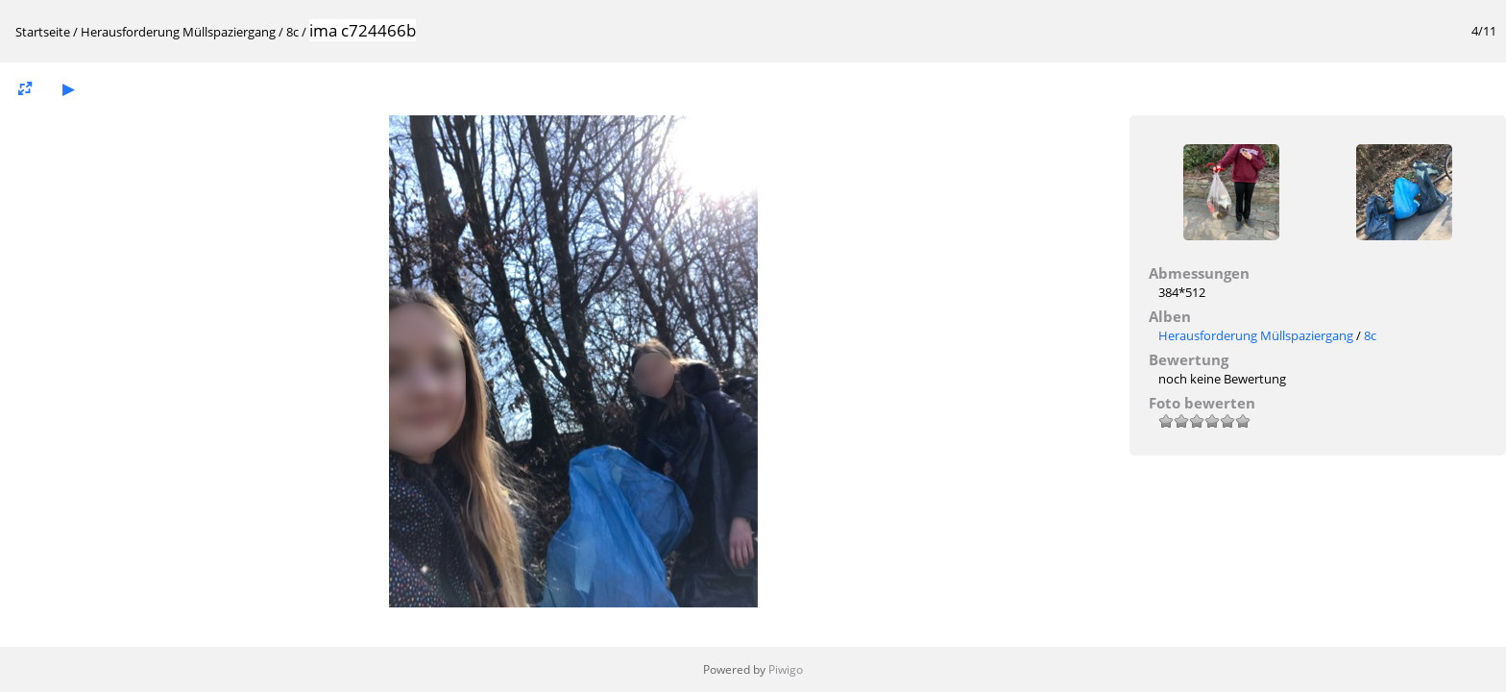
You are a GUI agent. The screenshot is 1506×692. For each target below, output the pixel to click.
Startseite (42, 31)
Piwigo (785, 669)
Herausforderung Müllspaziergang (178, 31)
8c (292, 31)
